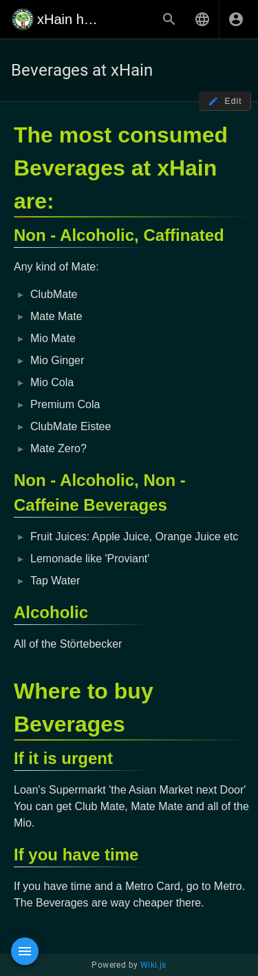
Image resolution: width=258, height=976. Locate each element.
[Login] (235, 19)
